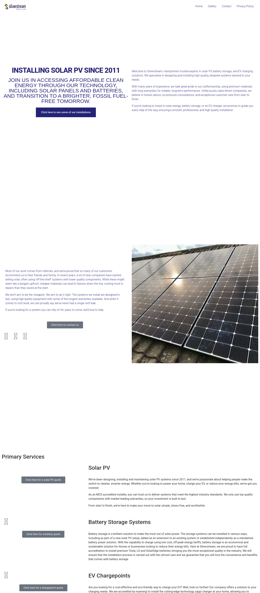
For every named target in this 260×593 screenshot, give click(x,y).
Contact (226, 6)
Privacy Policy (245, 6)
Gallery (212, 6)
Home (199, 6)
